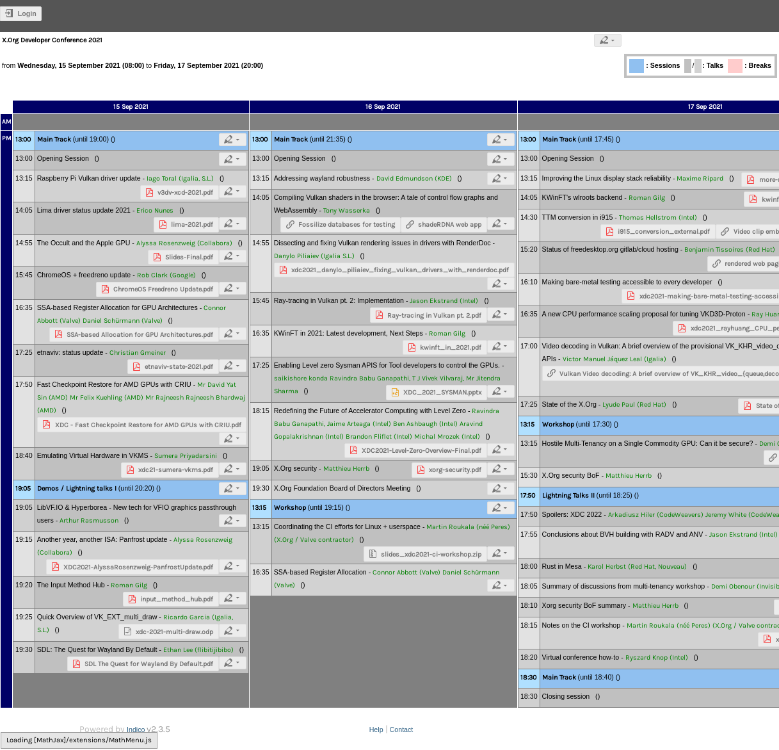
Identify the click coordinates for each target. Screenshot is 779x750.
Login (27, 13)
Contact (402, 729)
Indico (136, 729)
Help (376, 729)
